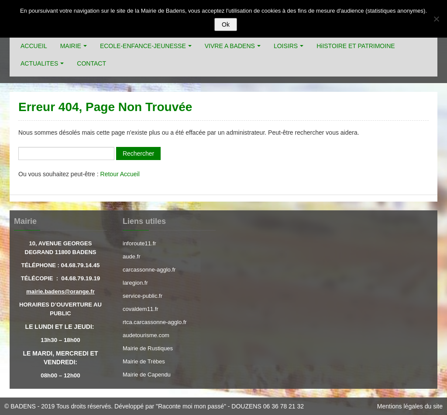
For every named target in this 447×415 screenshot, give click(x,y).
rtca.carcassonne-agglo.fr (155, 322)
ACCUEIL (34, 45)
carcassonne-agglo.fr (149, 269)
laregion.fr (135, 282)
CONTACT (91, 63)
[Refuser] (436, 18)
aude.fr (131, 256)
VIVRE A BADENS (230, 45)
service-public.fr (142, 296)
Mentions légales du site (410, 406)
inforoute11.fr (139, 243)
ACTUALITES (39, 63)
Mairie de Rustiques (148, 348)
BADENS (23, 406)
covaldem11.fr (140, 309)
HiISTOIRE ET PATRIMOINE (355, 45)
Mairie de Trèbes (144, 361)
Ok (226, 24)
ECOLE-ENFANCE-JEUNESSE (143, 45)
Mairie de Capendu (147, 374)
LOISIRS (286, 45)
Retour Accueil (120, 174)
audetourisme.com (146, 335)
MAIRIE (70, 45)
